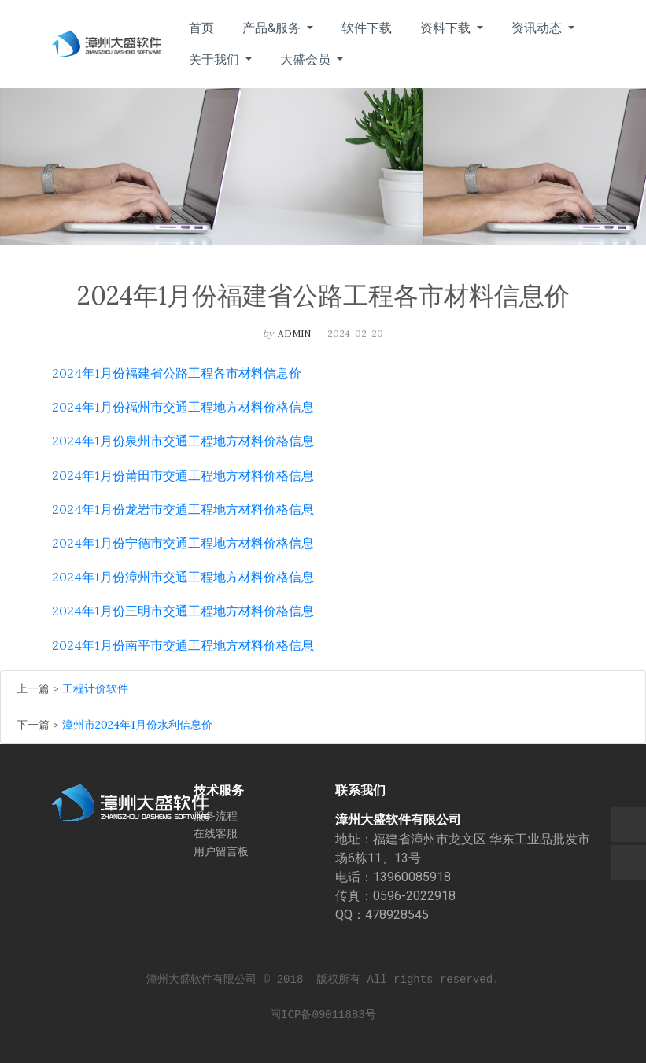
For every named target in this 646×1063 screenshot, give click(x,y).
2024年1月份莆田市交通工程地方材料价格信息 (183, 475)
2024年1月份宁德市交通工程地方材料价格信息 (183, 543)
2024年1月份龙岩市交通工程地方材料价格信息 (183, 509)
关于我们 (215, 59)
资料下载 (447, 27)
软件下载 (366, 27)
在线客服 (216, 833)
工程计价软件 (95, 688)
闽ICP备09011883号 (322, 1015)
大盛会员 (307, 59)
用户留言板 (221, 851)
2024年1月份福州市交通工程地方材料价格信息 (183, 407)
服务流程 (216, 816)
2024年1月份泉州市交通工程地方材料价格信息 (183, 440)
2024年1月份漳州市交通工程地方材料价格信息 (183, 577)
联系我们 (360, 790)
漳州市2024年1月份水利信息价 (137, 725)
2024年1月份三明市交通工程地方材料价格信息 (183, 610)
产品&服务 (273, 27)
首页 (201, 27)
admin (294, 333)
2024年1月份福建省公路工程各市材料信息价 (176, 373)
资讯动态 (538, 27)
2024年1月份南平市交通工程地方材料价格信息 (183, 645)
